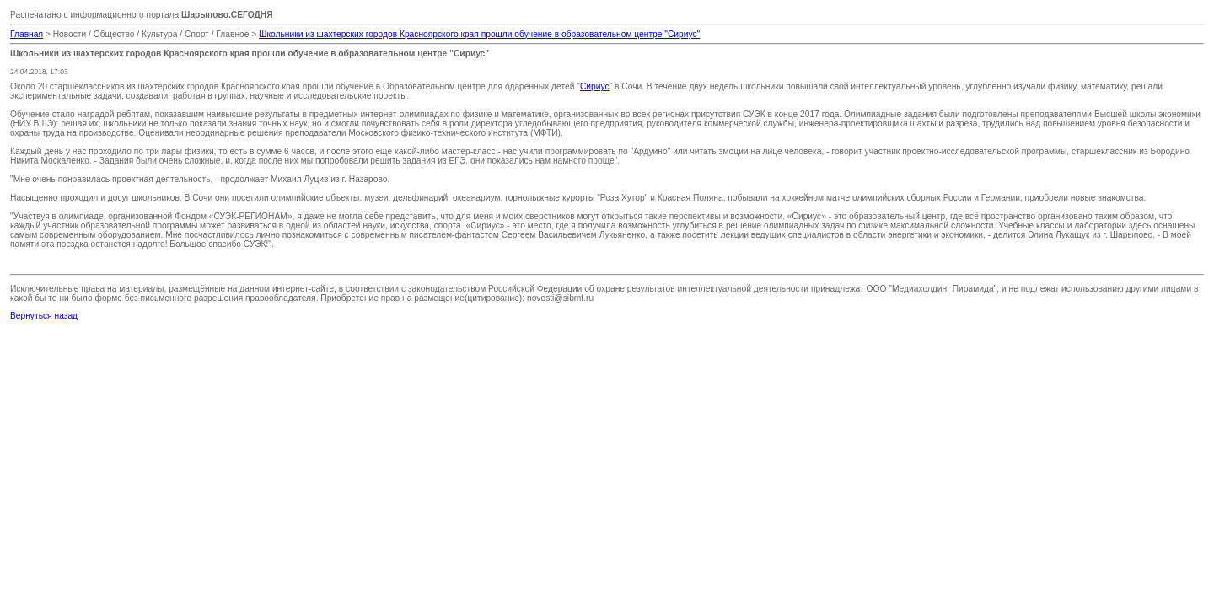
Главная (26, 34)
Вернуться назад (44, 315)
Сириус (595, 86)
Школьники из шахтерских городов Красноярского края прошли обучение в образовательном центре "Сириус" (479, 34)
